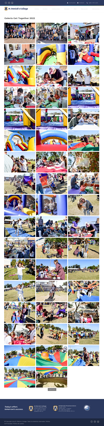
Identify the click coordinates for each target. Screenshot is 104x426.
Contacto (81, 2)
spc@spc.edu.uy (38, 411)
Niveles (45, 9)
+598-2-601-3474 (93, 2)
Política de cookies (18, 423)
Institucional (56, 9)
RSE (75, 9)
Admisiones (96, 9)
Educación (84, 9)
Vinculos (66, 9)
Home (37, 9)
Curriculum (72, 2)
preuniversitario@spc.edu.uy (67, 411)
